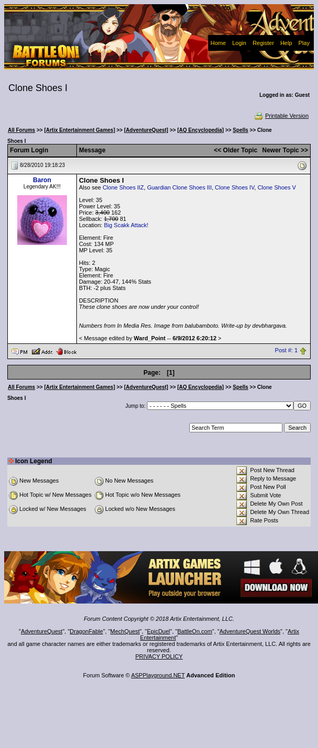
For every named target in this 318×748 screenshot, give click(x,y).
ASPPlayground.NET (158, 675)
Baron (42, 180)
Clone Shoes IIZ (123, 187)
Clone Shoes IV (234, 187)
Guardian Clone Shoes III (179, 187)
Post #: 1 (286, 351)
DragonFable (86, 631)
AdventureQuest (42, 631)
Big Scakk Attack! (126, 225)
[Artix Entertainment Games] (79, 130)
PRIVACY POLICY (159, 656)
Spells (240, 130)
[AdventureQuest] (146, 130)
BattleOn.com (194, 631)
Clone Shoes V (276, 187)
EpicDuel (158, 631)
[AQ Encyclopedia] (200, 130)
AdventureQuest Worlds (250, 631)
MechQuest (125, 631)
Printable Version (281, 116)
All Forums (21, 130)
